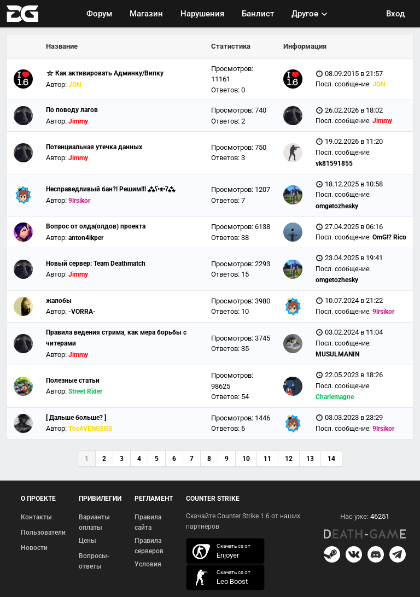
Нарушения (202, 14)
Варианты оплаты (94, 522)
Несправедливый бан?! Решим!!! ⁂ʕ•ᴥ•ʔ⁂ (110, 189)
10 (246, 459)
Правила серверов (149, 546)
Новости (34, 548)
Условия (148, 564)
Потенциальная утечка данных (94, 147)
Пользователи (43, 532)
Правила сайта (148, 522)
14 (331, 459)
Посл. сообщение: (343, 84)
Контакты (36, 517)
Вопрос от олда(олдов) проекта (95, 226)
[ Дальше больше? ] (76, 418)
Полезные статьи (73, 380)
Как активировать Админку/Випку (109, 73)
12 (289, 459)
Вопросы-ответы (94, 561)
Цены (87, 541)
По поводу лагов (72, 110)
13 (310, 459)
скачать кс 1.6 (219, 577)
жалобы (59, 301)
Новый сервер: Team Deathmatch (95, 263)
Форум (99, 14)
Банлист (258, 14)
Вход (395, 14)
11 (267, 459)
